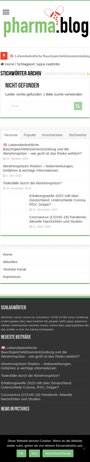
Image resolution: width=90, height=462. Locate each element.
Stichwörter (78, 135)
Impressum (12, 277)
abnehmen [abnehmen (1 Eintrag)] (7, 317)
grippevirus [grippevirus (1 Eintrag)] (81, 321)
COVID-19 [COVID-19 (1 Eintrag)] (56, 317)
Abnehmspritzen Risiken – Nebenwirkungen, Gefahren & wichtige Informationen (38, 168)
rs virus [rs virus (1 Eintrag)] (20, 329)
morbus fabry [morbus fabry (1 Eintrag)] (56, 325)
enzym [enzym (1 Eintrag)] (71, 317)
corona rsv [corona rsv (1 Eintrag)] (29, 317)
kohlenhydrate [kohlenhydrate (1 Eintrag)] (20, 325)
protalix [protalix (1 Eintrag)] (11, 329)
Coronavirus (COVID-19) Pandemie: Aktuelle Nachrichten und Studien (58, 219)
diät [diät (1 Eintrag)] (65, 317)
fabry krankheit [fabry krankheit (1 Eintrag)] (34, 321)
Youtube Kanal (14, 269)
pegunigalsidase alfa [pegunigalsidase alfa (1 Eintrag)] (77, 325)
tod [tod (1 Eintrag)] (27, 329)
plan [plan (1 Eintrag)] (3, 329)
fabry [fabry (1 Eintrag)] (22, 321)
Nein (34, 453)
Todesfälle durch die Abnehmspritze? (32, 183)
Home (7, 64)
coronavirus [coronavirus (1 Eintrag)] (42, 317)
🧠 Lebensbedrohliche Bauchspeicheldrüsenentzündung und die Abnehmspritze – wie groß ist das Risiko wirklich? (42, 149)
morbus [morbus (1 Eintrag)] (44, 325)
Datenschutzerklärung (58, 453)
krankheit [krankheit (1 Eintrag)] (34, 325)
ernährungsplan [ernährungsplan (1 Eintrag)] (10, 321)
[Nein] (84, 448)
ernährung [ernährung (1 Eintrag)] (82, 317)
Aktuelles (10, 262)
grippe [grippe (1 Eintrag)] (70, 321)
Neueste (11, 135)
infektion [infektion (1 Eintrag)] (6, 325)
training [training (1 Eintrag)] (34, 329)
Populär (30, 135)
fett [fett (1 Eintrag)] (46, 321)
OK (21, 453)
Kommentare (52, 135)
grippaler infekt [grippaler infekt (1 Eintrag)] (57, 321)
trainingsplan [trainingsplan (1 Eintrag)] (46, 329)
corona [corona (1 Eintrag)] (18, 317)
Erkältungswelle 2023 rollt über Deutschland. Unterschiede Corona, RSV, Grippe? (57, 200)
